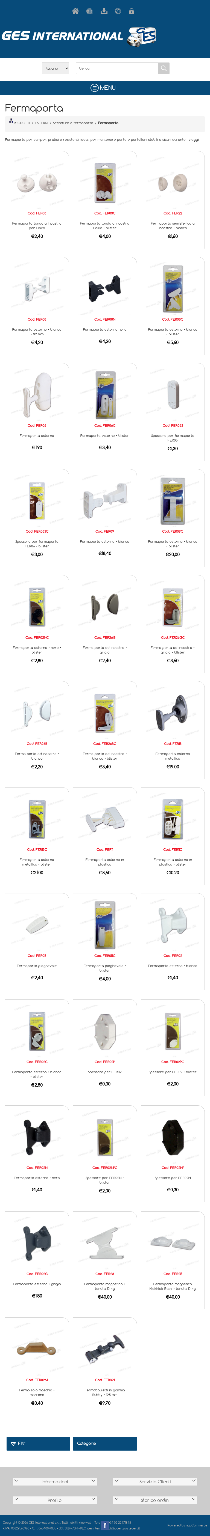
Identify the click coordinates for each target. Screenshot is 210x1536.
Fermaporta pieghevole (37, 966)
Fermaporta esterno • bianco (104, 541)
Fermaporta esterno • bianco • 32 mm (37, 331)
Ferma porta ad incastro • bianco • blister (105, 755)
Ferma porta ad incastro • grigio (105, 649)
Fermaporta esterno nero (105, 329)
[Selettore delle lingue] (55, 68)
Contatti (119, 11)
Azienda (90, 11)
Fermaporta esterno (37, 435)
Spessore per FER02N (173, 1178)
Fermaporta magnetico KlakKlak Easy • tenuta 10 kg (173, 1286)
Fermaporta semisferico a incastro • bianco (173, 225)
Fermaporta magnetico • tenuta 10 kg (104, 1286)
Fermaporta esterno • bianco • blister (172, 331)
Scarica (105, 11)
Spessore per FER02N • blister (105, 1180)
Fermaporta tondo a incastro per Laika (37, 225)
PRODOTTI (19, 121)
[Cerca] (117, 68)
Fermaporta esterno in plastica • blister (173, 861)
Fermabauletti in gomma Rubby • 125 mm (105, 1392)
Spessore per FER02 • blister (173, 1072)
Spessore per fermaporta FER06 (172, 437)
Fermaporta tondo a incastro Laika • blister (104, 225)
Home (76, 11)
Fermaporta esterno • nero (37, 1178)
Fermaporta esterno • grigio (37, 1284)
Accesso (133, 11)
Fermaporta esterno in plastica (105, 861)
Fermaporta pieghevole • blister (105, 968)
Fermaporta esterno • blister (104, 435)
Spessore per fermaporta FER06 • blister (37, 543)
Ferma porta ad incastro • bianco (37, 755)
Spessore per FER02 (105, 1072)
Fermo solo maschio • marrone (37, 1392)
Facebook (105, 1525)
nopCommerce (196, 1525)
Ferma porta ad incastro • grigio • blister (173, 649)
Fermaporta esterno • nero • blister (37, 649)
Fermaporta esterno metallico (173, 755)
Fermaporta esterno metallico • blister (37, 861)
